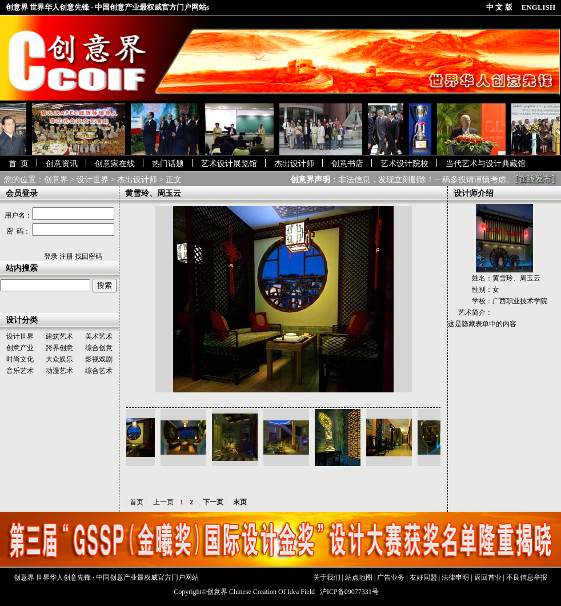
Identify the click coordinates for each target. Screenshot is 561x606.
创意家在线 (115, 163)
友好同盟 (423, 577)
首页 (136, 502)
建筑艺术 (59, 336)
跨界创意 (59, 348)
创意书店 (347, 163)
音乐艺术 (20, 371)
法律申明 (455, 577)
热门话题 (168, 163)
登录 (51, 256)
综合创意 (99, 348)
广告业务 (390, 577)
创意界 (56, 179)
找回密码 (88, 256)
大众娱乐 (59, 359)
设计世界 (93, 179)
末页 (240, 502)
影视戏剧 (99, 359)
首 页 (19, 163)
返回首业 (488, 577)
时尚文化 (20, 359)
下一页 (213, 502)
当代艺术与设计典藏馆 (486, 163)
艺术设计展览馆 (229, 163)
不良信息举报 (526, 577)
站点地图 (358, 577)
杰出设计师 (294, 163)
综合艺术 (99, 371)
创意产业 (20, 348)
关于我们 (326, 577)
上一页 (163, 502)
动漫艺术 (59, 371)
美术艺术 (99, 336)
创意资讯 (62, 163)
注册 (66, 256)
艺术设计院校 (404, 163)
